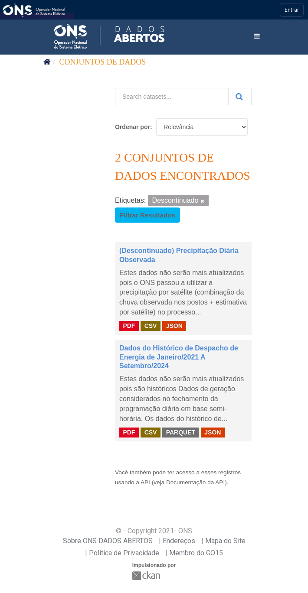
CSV (150, 325)
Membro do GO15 (196, 553)
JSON (174, 325)
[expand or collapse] (257, 36)
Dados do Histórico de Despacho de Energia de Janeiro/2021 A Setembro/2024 (178, 357)
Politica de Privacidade (124, 553)
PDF (129, 325)
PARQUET (180, 431)
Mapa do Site (225, 541)
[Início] (47, 62)
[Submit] (240, 96)
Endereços (179, 541)
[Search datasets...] (172, 96)
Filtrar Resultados (147, 215)
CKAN (147, 575)
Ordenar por (132, 126)
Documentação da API (195, 482)
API (145, 482)
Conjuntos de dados (102, 62)
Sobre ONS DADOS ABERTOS (108, 541)
